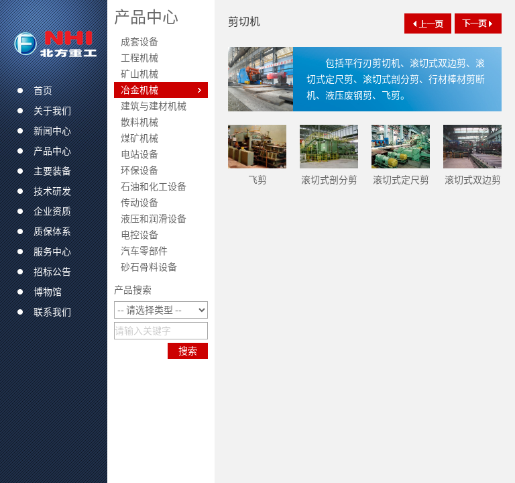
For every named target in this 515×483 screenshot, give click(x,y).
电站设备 (139, 154)
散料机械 (139, 122)
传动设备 (139, 202)
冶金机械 (139, 90)
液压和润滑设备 (153, 218)
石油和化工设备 (153, 186)
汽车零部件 (144, 251)
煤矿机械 (139, 138)
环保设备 (139, 170)
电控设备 (139, 234)
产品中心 (146, 17)
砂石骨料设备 (149, 267)
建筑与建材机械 (153, 106)
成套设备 (139, 41)
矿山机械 (139, 73)
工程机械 (139, 57)
